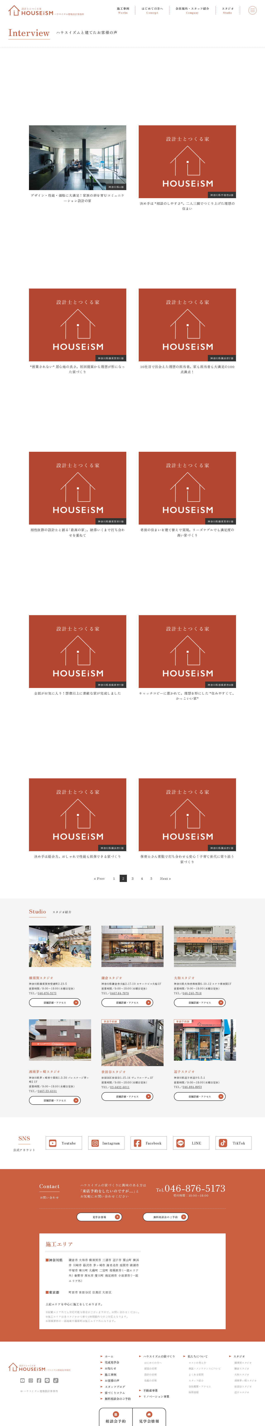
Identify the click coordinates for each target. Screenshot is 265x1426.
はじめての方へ (153, 1362)
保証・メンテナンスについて (205, 1368)
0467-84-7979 (119, 993)
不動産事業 (150, 1390)
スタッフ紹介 (196, 1380)
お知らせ (110, 1368)
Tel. (191, 1187)
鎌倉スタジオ (241, 1368)
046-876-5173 (47, 993)
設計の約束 (150, 1374)
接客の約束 (150, 1368)
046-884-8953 (192, 1087)
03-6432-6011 (120, 1087)
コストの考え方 (197, 1362)
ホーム (109, 1356)
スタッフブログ (115, 1387)
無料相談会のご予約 (118, 1399)
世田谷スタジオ (243, 1386)
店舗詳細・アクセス (55, 1002)
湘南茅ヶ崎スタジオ (245, 1380)
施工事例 (110, 1374)
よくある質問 (196, 1374)
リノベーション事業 (156, 1396)
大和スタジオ (241, 1374)
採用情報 (194, 1392)
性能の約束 (150, 1380)
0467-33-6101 (47, 1091)
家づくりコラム (115, 1393)
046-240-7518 (192, 993)
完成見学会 (112, 1362)
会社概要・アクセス (200, 1386)
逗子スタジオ (241, 1392)
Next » (165, 878)
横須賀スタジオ (243, 1362)
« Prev (99, 878)
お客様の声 (112, 1380)
